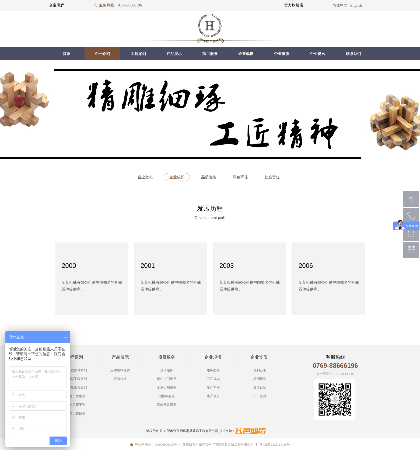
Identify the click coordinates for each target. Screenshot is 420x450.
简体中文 (340, 6)
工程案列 (138, 54)
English (356, 6)
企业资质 (281, 54)
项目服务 (210, 54)
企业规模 (245, 54)
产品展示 (174, 54)
